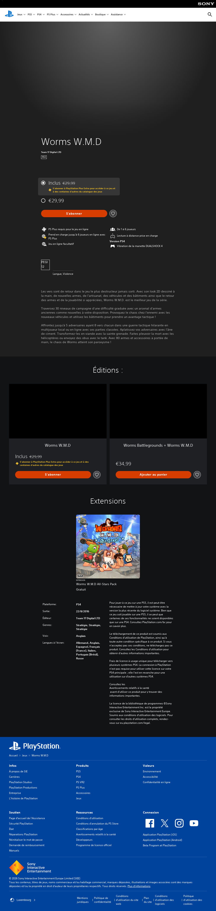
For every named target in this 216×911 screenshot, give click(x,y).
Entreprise (15, 793)
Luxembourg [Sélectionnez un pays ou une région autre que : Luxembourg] (23, 900)
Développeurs (84, 840)
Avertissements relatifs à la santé (129, 688)
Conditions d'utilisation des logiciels (164, 900)
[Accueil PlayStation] (9, 14)
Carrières (14, 777)
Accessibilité (150, 777)
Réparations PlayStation (23, 834)
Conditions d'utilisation (89, 818)
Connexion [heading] (151, 812)
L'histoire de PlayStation (23, 798)
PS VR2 (80, 782)
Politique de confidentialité (102, 900)
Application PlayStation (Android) (162, 840)
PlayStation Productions (23, 787)
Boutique (100, 14)
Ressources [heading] (84, 812)
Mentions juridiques (83, 900)
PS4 (39, 14)
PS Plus (51, 14)
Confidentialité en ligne (156, 782)
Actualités (84, 14)
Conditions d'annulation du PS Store (97, 823)
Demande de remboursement (26, 845)
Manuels (14, 850)
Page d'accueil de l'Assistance (27, 818)
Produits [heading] (82, 766)
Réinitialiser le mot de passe (26, 840)
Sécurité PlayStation (21, 823)
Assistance (117, 14)
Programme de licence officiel (94, 845)
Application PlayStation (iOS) (160, 834)
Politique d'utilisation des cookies (192, 900)
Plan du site (148, 900)
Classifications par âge (89, 829)
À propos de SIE (18, 771)
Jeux (19, 14)
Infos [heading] (12, 766)
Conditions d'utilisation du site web (127, 900)
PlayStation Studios (20, 782)
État (11, 829)
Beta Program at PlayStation (159, 845)
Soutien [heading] (14, 812)
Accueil (13, 755)
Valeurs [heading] (148, 766)
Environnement (152, 771)
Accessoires (67, 14)
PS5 (30, 14)
